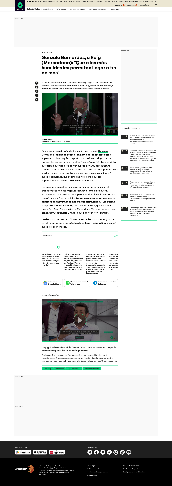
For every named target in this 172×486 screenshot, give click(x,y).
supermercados (74, 369)
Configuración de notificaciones (134, 472)
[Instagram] (115, 454)
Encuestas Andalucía (137, 1)
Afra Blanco (61, 9)
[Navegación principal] (156, 5)
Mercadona (59, 369)
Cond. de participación (131, 469)
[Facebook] (96, 454)
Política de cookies (94, 469)
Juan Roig (47, 369)
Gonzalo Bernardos (77, 9)
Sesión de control (40, 1)
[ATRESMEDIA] (25, 470)
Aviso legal (91, 466)
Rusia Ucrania (124, 1)
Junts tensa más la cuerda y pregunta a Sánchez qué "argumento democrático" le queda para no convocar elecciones (141, 171)
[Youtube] (128, 454)
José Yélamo (48, 9)
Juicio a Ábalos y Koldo (78, 1)
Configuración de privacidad (97, 472)
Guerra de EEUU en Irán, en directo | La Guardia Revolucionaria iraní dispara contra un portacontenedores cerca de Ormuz (143, 139)
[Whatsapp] (102, 454)
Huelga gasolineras (151, 1)
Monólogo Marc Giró (111, 1)
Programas (114, 9)
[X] (89, 454)
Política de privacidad (131, 466)
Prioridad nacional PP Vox (95, 1)
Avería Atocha (64, 1)
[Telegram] (109, 454)
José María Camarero (97, 9)
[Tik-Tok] (122, 454)
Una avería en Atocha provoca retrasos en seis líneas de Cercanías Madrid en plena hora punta (142, 197)
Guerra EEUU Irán (52, 1)
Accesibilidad (92, 475)
